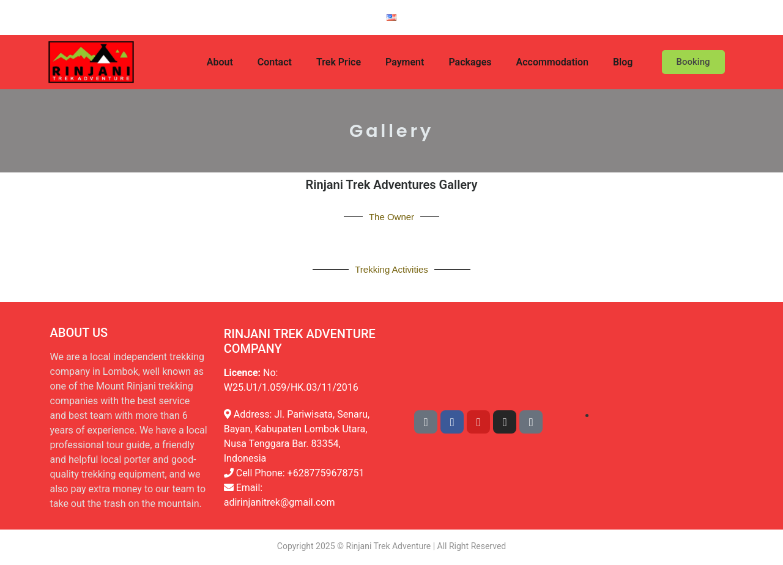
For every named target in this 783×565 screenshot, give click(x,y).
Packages (469, 62)
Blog (623, 62)
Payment (404, 62)
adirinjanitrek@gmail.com (279, 502)
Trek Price (338, 62)
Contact (275, 62)
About (220, 62)
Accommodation (552, 62)
